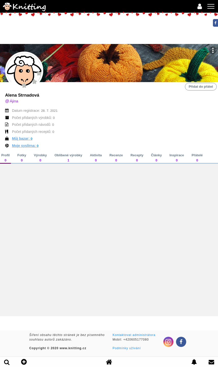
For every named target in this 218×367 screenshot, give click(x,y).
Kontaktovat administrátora (133, 335)
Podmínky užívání (126, 348)
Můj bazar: (22, 138)
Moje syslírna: (25, 146)
